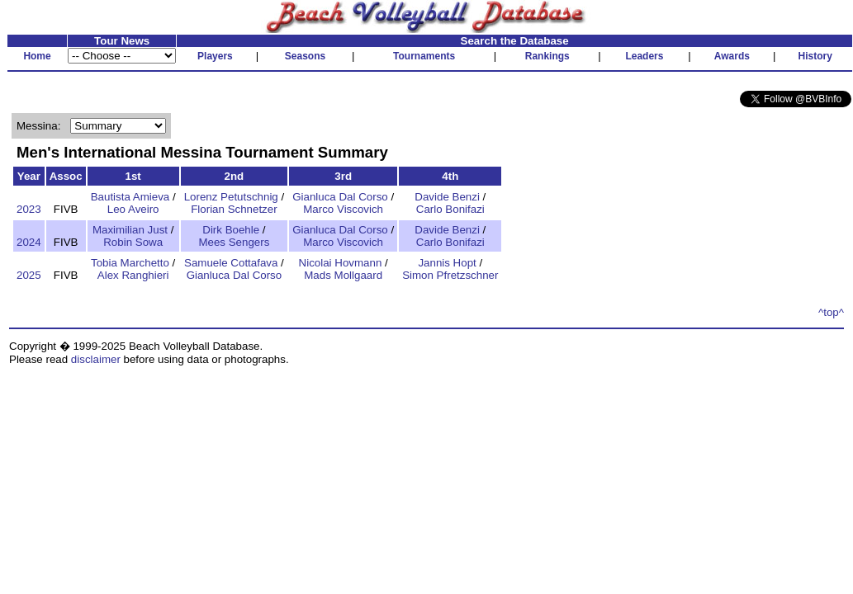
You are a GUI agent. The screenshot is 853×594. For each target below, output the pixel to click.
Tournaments (424, 56)
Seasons (305, 56)
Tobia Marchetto (130, 263)
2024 (29, 242)
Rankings (547, 56)
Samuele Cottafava (230, 263)
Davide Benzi (447, 197)
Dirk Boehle (230, 230)
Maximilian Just (130, 230)
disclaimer (96, 359)
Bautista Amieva (130, 197)
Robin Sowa (133, 242)
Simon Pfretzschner (450, 275)
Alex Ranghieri (133, 275)
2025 (29, 275)
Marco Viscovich (343, 209)
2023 (29, 209)
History (815, 56)
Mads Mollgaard (343, 275)
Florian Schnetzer (234, 209)
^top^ (831, 312)
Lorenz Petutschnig (231, 197)
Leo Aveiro (133, 209)
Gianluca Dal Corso (340, 197)
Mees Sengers (233, 242)
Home (36, 56)
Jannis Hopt (447, 263)
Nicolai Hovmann (340, 263)
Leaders (644, 56)
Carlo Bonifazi (450, 209)
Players (215, 56)
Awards (732, 56)
